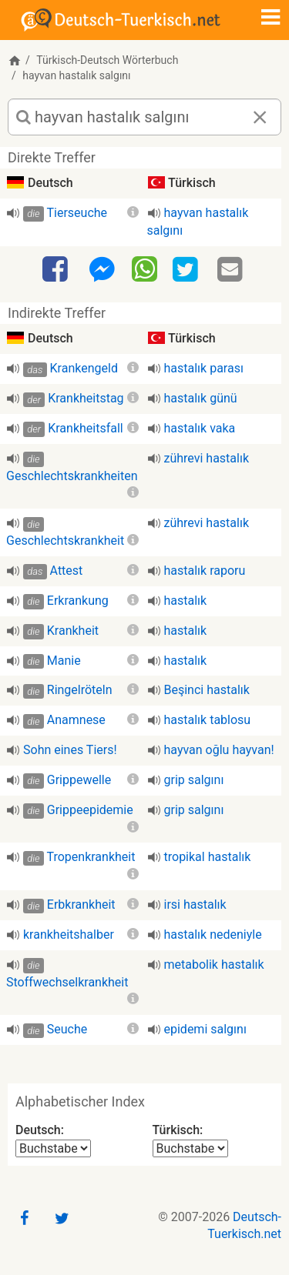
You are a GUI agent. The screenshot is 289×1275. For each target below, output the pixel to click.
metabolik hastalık (214, 964)
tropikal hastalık (207, 856)
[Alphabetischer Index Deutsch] (53, 1148)
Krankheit (73, 630)
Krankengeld (84, 368)
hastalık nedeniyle (213, 934)
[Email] (231, 270)
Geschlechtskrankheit (65, 540)
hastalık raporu (205, 570)
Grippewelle (79, 780)
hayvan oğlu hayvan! (219, 750)
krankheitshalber (68, 934)
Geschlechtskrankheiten (72, 476)
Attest (66, 570)
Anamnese (76, 720)
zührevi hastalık (207, 458)
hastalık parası (204, 368)
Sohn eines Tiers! (70, 750)
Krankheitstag (85, 398)
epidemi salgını (205, 1029)
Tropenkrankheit (90, 856)
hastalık (185, 600)
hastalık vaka (200, 428)
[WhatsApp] (144, 268)
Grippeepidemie (90, 810)
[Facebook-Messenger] (101, 270)
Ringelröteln (80, 690)
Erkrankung (78, 600)
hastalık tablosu (207, 720)
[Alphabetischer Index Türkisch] (190, 1148)
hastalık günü (200, 398)
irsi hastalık (195, 904)
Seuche (67, 1029)
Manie (64, 660)
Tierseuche (76, 212)
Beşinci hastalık (207, 690)
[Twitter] (187, 270)
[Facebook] (57, 270)
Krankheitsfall (85, 428)
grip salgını (194, 780)
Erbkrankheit (81, 904)
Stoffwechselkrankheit (67, 982)
